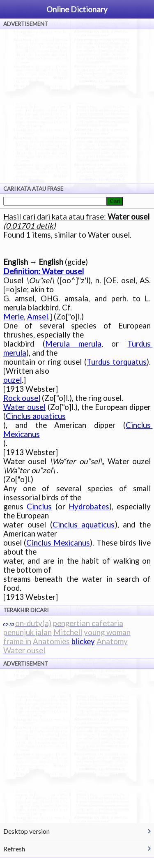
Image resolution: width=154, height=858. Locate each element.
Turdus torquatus (117, 361)
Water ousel (24, 407)
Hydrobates (89, 506)
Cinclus (39, 506)
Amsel (37, 316)
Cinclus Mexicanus (58, 542)
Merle (13, 316)
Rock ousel (21, 397)
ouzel (12, 379)
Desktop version (26, 831)
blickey (83, 641)
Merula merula (73, 343)
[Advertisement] (77, 106)
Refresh (14, 849)
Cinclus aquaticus (36, 416)
